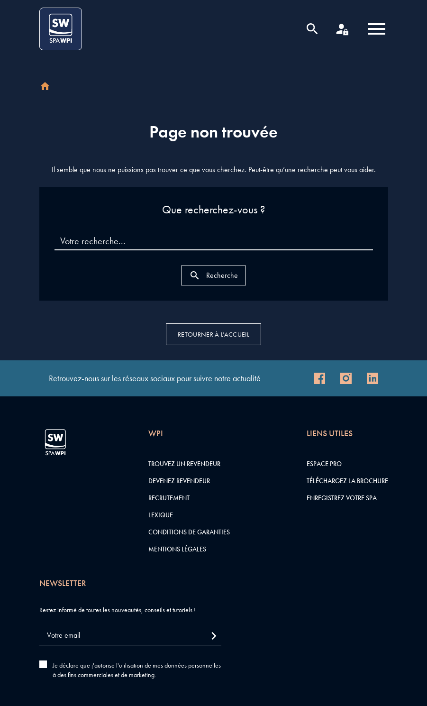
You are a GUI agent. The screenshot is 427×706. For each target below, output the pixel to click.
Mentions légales (177, 549)
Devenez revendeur (179, 481)
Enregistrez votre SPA (342, 498)
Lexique (160, 515)
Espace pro (324, 463)
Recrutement (169, 498)
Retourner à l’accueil (213, 334)
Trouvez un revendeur (184, 463)
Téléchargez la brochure (347, 481)
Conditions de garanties (189, 532)
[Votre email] (130, 635)
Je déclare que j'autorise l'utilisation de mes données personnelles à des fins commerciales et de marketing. (137, 670)
